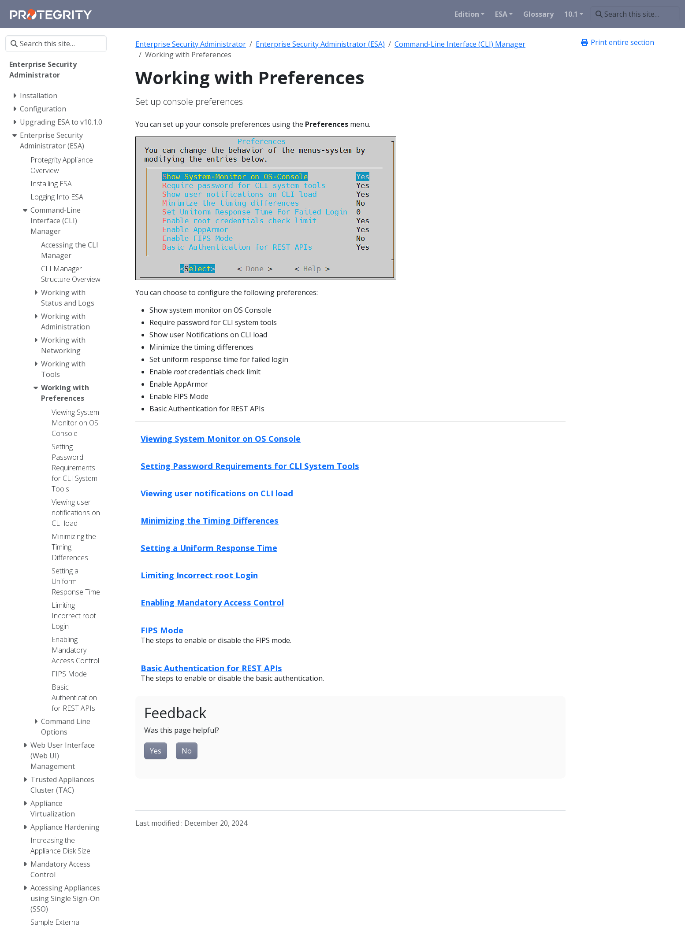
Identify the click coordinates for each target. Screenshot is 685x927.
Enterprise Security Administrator (190, 44)
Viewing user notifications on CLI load (217, 493)
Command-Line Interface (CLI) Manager (460, 44)
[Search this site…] (635, 14)
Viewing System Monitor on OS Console (221, 438)
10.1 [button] (571, 14)
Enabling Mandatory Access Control (212, 602)
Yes (155, 751)
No (187, 751)
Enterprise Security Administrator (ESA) (320, 44)
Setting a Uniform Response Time (209, 547)
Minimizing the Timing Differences (210, 520)
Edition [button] (466, 14)
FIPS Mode (162, 629)
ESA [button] (501, 14)
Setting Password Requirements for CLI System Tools (250, 465)
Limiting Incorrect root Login (199, 574)
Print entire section (617, 42)
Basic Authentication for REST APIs (211, 667)
